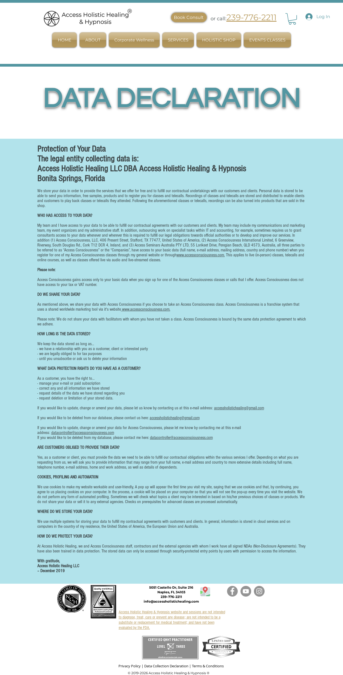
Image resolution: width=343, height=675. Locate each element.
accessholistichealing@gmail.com (239, 407)
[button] (92, 39)
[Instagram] (259, 591)
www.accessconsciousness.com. (201, 255)
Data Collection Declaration (166, 665)
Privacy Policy (129, 665)
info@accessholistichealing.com (171, 601)
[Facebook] (232, 591)
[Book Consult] (189, 17)
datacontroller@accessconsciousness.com (82, 432)
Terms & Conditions (208, 665)
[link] (292, 19)
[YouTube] (245, 591)
